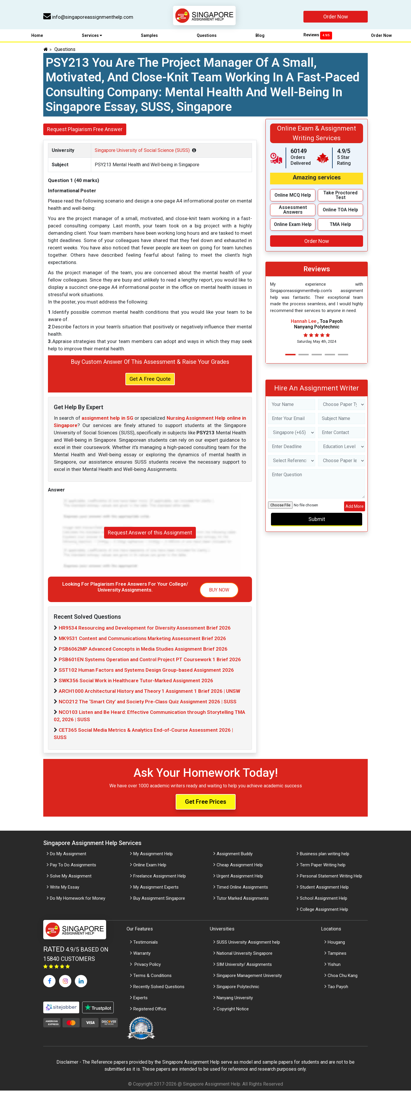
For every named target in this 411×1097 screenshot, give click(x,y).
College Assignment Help (324, 915)
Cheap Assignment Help (240, 871)
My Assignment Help (153, 860)
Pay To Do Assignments (73, 871)
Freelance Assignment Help (159, 882)
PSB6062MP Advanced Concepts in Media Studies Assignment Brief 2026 (143, 655)
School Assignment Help (323, 904)
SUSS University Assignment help (248, 948)
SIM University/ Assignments (244, 970)
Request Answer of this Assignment (150, 539)
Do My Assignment (68, 860)
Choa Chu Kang (343, 982)
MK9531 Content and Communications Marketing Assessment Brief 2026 (142, 645)
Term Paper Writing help (323, 871)
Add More (355, 510)
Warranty (142, 959)
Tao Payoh (338, 993)
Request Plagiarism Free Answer (84, 133)
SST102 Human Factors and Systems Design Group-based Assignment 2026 (146, 676)
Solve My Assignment (70, 882)
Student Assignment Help (324, 893)
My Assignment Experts (156, 893)
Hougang (336, 948)
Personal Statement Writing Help (331, 882)
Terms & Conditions (152, 982)
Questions (207, 39)
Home (37, 39)
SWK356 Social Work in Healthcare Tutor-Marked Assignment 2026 (136, 687)
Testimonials (145, 948)
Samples (149, 39)
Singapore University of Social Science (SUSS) (142, 154)
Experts (140, 1004)
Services (92, 39)
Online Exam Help (149, 871)
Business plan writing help (324, 860)
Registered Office (149, 1015)
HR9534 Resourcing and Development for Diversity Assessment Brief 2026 (145, 634)
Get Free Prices (205, 808)
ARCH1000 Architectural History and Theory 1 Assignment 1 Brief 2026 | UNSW (149, 697)
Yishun (334, 970)
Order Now (335, 16)
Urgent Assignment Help (240, 882)
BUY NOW (219, 596)
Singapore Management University (249, 982)
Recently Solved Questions (158, 993)
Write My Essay (64, 893)
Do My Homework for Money (77, 904)
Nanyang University (235, 1004)
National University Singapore (244, 959)
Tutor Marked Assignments (243, 904)
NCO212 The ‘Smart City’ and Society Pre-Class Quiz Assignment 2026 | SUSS (147, 708)
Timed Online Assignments (242, 893)
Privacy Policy (147, 970)
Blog (260, 39)
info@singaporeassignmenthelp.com (88, 17)
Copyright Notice (233, 1015)
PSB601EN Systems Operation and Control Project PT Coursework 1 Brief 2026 (150, 666)
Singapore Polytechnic (238, 993)
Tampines (337, 959)
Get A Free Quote (150, 384)
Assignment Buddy (235, 860)
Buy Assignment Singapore (159, 904)
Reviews (317, 38)
